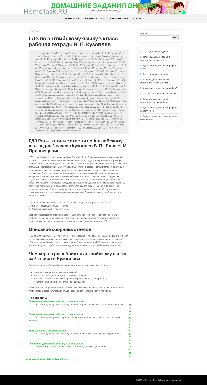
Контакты (139, 18)
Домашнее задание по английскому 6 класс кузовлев (56, 314)
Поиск (143, 33)
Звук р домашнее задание (155, 51)
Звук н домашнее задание (155, 74)
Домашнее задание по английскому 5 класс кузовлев (56, 343)
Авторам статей (119, 18)
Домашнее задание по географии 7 (160, 88)
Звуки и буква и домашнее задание (160, 93)
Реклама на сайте (95, 18)
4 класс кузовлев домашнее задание (48, 330)
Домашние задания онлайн (103, 5)
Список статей (70, 18)
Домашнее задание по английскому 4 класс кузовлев (56, 301)
